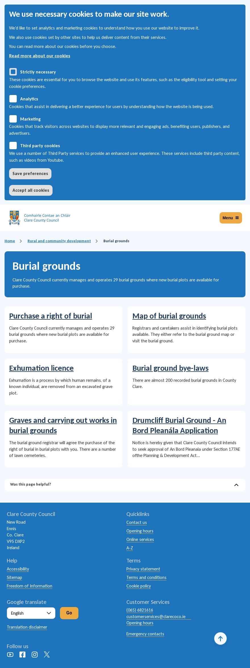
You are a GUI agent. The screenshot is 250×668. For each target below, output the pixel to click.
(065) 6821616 (139, 610)
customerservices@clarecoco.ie (156, 616)
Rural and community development (59, 241)
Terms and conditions (146, 577)
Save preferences (30, 173)
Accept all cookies (31, 190)
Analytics (29, 99)
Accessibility (18, 569)
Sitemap (14, 577)
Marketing (30, 119)
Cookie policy (138, 586)
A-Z (129, 548)
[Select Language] (31, 613)
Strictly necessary (38, 72)
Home (10, 241)
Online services (140, 539)
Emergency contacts (145, 634)
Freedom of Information (29, 586)
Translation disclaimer (27, 627)
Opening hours (139, 531)
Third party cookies (40, 145)
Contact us (136, 522)
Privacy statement (143, 569)
